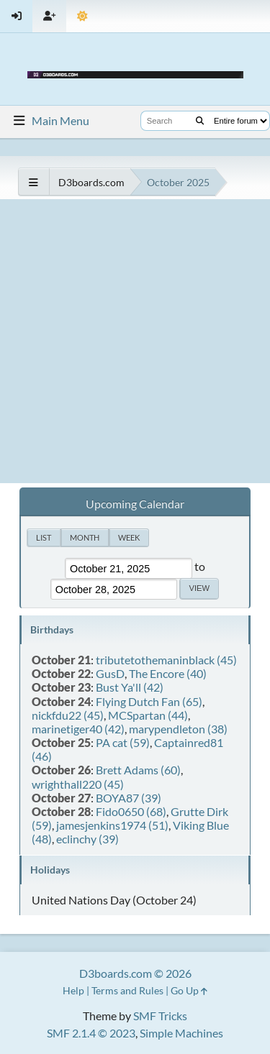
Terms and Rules (127, 990)
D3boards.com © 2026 (135, 973)
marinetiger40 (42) (78, 728)
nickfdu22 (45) (68, 715)
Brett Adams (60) (138, 769)
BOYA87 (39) (128, 798)
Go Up (189, 990)
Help (73, 990)
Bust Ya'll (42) (129, 687)
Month (84, 537)
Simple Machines (181, 1033)
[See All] (33, 182)
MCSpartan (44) (148, 715)
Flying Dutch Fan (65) (149, 701)
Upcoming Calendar (135, 503)
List (43, 537)
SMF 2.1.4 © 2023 (91, 1033)
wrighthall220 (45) (78, 784)
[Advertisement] (135, 341)
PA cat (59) (123, 742)
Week (129, 537)
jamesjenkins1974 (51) (112, 825)
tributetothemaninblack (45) (166, 659)
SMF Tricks (160, 1015)
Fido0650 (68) (131, 811)
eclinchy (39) (87, 839)
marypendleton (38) (178, 728)
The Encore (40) (168, 673)
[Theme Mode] (82, 16)
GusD (110, 673)
